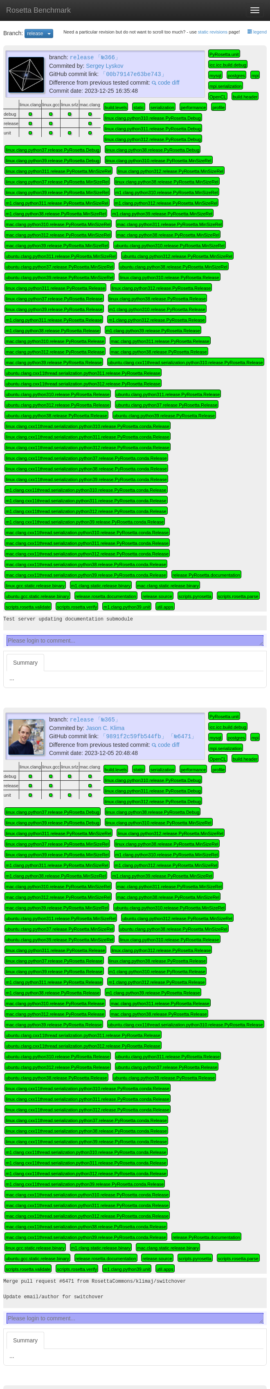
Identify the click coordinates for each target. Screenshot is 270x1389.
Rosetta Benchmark (38, 10)
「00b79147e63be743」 (133, 73)
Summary (25, 662)
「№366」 (108, 57)
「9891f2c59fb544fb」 (133, 735)
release (40, 32)
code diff (166, 81)
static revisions (212, 31)
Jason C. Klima (105, 727)
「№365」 (108, 719)
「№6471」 (182, 735)
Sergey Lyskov (104, 65)
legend (257, 31)
